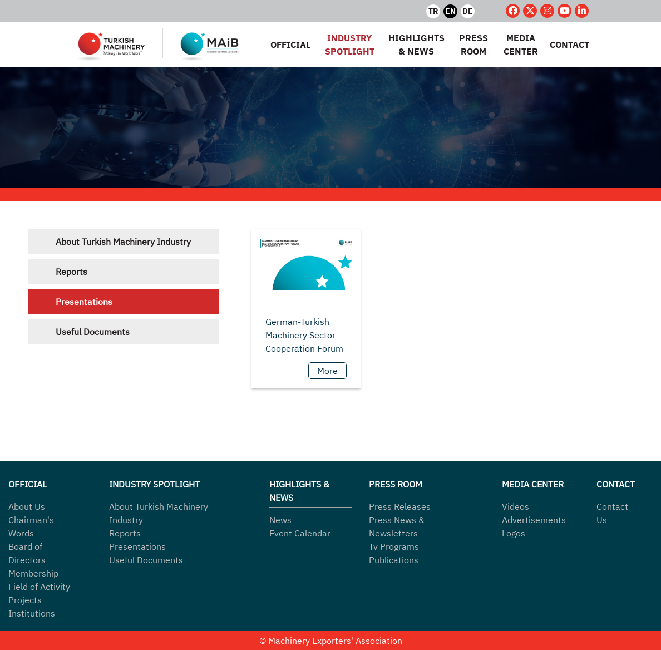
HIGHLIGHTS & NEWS (416, 44)
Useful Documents (93, 331)
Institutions (31, 613)
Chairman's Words (31, 526)
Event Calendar (300, 533)
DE (467, 11)
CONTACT (569, 44)
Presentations (84, 301)
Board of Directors (27, 553)
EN (450, 11)
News (280, 519)
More (327, 370)
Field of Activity (39, 586)
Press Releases (400, 506)
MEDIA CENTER (521, 44)
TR (433, 11)
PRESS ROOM (473, 44)
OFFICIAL (290, 44)
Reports (71, 271)
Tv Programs (394, 546)
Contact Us (612, 513)
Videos (515, 506)
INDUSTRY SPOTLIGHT (349, 44)
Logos (513, 533)
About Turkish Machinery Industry (123, 241)
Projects (25, 599)
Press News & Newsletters (397, 526)
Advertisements (534, 519)
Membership (33, 573)
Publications (393, 559)
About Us (26, 506)
